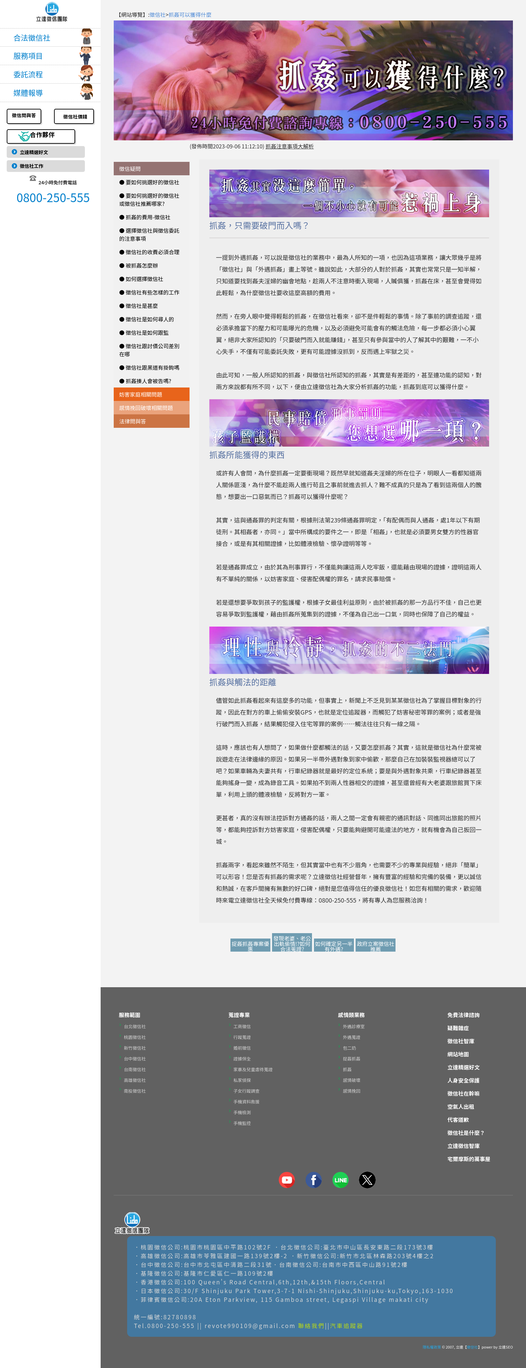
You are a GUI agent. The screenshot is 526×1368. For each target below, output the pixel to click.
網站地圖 (458, 1054)
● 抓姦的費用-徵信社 (144, 217)
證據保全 (242, 1058)
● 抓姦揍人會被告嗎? (145, 381)
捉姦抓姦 (351, 1058)
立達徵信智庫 (464, 1146)
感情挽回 (351, 1091)
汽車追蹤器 (347, 1325)
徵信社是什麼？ (466, 1133)
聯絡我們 (311, 1325)
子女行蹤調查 (246, 1091)
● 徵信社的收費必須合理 (149, 252)
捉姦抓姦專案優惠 (250, 946)
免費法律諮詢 (464, 1015)
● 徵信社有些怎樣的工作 (149, 292)
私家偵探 (242, 1080)
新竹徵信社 (135, 1048)
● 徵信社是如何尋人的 (146, 319)
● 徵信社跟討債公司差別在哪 (149, 350)
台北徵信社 (135, 1026)
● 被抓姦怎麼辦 (138, 265)
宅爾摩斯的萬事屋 (469, 1159)
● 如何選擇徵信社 (141, 279)
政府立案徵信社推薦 (375, 946)
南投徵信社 (135, 1091)
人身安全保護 (464, 1080)
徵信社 (158, 14)
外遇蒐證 (351, 1037)
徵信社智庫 (461, 1041)
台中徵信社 (135, 1058)
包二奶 (349, 1048)
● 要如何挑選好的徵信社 (149, 182)
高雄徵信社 (135, 1080)
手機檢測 (242, 1112)
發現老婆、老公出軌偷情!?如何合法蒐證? (292, 943)
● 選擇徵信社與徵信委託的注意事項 (149, 234)
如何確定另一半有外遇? (334, 946)
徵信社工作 (33, 168)
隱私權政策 (432, 1347)
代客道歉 (458, 1119)
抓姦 (347, 1069)
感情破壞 (351, 1080)
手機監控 (242, 1123)
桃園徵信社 (135, 1037)
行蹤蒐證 (242, 1037)
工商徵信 (242, 1026)
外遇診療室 (354, 1026)
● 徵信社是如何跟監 (144, 332)
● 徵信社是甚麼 (138, 306)
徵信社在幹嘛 (464, 1093)
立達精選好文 (36, 151)
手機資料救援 (246, 1101)
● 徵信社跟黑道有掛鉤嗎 (149, 367)
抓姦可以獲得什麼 (190, 14)
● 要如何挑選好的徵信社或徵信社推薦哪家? (149, 199)
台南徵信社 (135, 1069)
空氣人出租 (461, 1106)
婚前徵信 (242, 1048)
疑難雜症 (458, 1028)
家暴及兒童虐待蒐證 (253, 1069)
